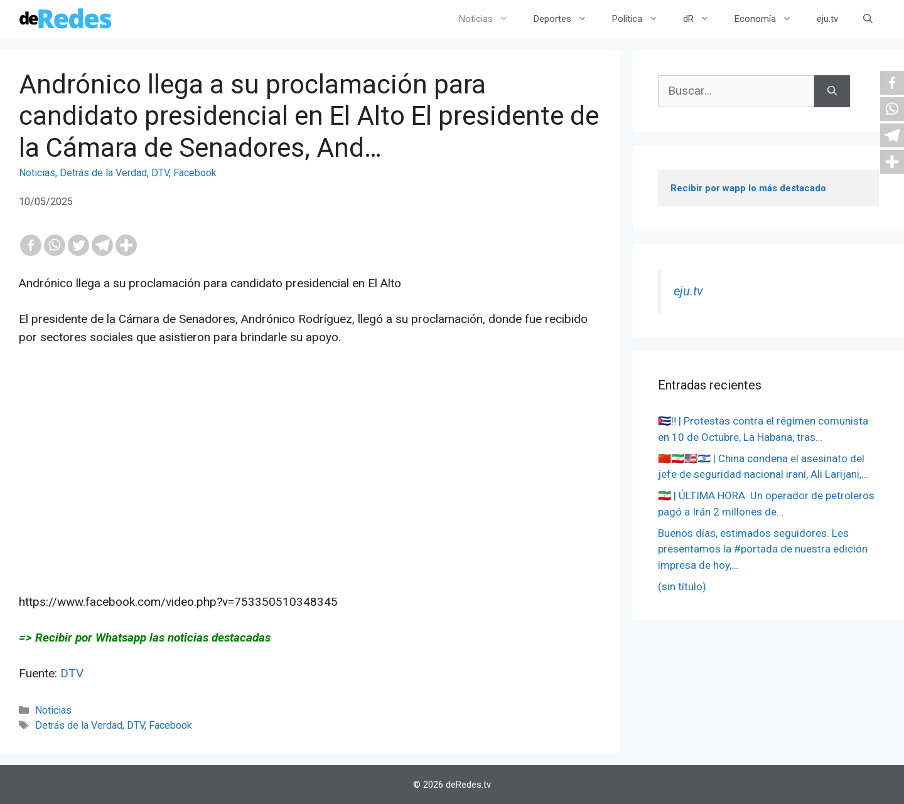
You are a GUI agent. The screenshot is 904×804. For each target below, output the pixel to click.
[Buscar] (832, 91)
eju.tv (827, 18)
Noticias (490, 19)
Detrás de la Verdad (103, 173)
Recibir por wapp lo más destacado (748, 188)
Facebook (195, 173)
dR (702, 19)
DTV (160, 173)
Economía (769, 19)
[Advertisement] (310, 488)
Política (641, 19)
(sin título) (682, 586)
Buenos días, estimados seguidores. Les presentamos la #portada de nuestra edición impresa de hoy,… (763, 549)
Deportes (567, 19)
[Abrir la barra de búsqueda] (868, 19)
